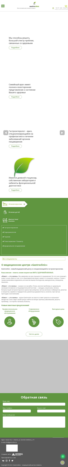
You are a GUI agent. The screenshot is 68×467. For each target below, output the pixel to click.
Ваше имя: (6, 401)
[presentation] (16, 432)
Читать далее (34, 334)
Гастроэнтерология (11, 228)
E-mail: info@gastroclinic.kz (9, 442)
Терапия (7, 237)
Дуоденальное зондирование (14, 246)
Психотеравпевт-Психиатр (13, 241)
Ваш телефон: (7, 408)
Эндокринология (10, 232)
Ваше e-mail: (41, 408)
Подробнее (15, 48)
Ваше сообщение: (9, 415)
